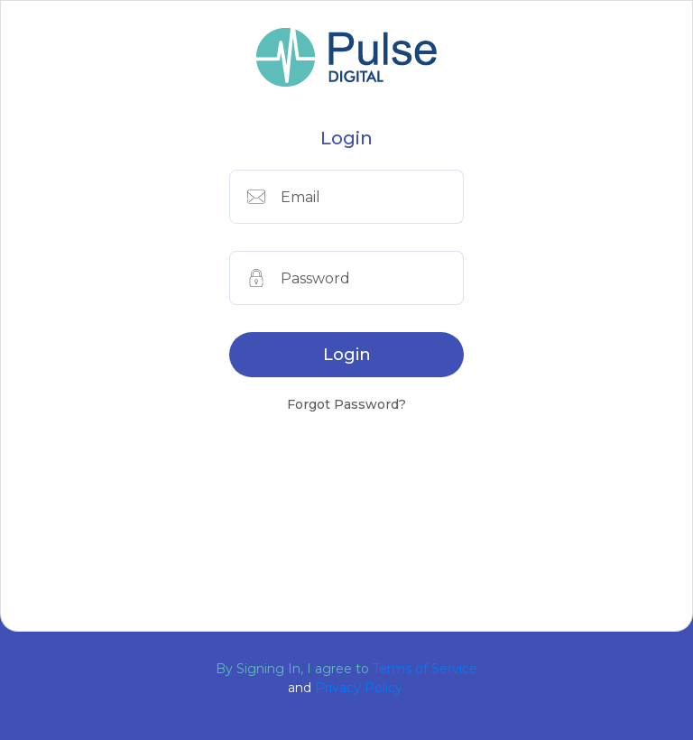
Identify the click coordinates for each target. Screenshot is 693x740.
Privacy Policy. (360, 688)
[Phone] (372, 278)
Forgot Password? (346, 404)
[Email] (372, 197)
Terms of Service (425, 669)
